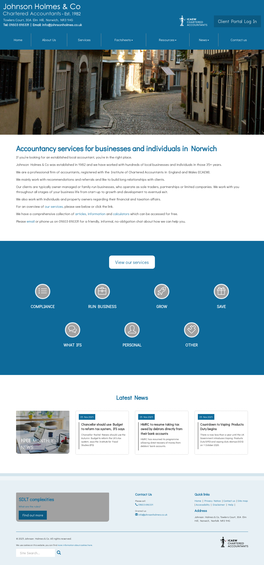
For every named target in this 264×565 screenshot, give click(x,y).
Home (18, 39)
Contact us (239, 39)
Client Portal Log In (237, 21)
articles (80, 213)
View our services (132, 262)
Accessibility (203, 504)
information (96, 213)
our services (54, 206)
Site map (243, 500)
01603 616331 (19, 24)
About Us (49, 39)
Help (230, 504)
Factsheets (123, 39)
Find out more (32, 515)
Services (84, 39)
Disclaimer (219, 504)
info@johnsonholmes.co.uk (62, 24)
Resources (167, 39)
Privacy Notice (212, 500)
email (31, 221)
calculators (121, 213)
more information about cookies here (75, 544)
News (204, 39)
